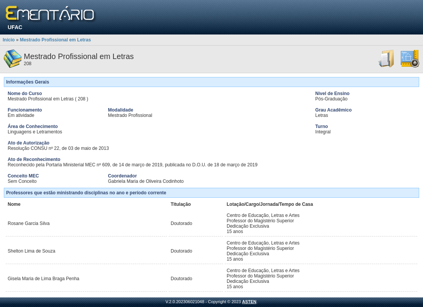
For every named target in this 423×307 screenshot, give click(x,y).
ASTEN (249, 301)
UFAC (15, 27)
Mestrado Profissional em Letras (55, 40)
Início (9, 40)
